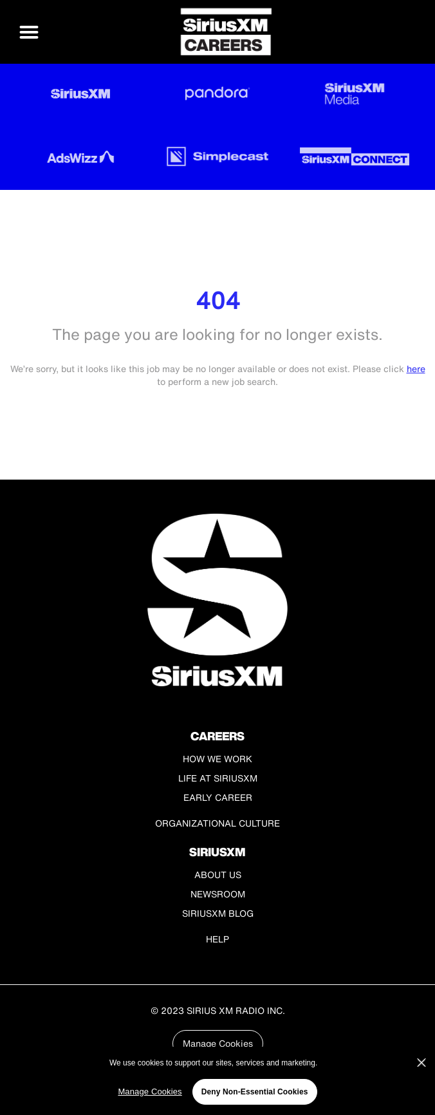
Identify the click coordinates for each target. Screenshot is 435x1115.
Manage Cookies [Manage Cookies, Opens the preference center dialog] (149, 1091)
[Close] (421, 1063)
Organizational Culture (217, 823)
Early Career (217, 797)
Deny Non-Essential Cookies (254, 1091)
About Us (217, 874)
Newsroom (217, 894)
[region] (217, 1081)
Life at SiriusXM (217, 778)
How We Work (217, 758)
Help (217, 939)
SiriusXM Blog (218, 913)
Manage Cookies (218, 1043)
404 (218, 300)
